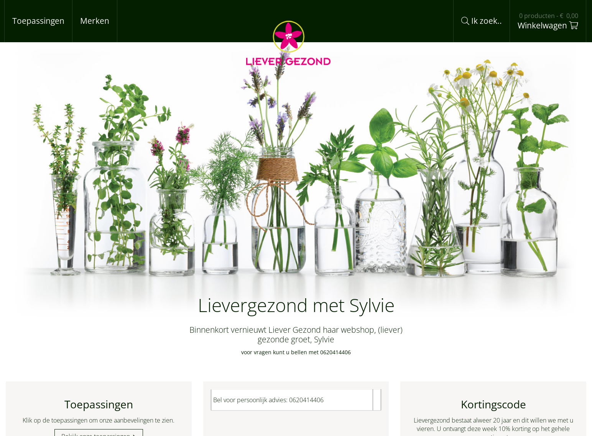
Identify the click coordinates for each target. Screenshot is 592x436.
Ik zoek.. (481, 20)
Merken (94, 20)
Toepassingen (38, 20)
